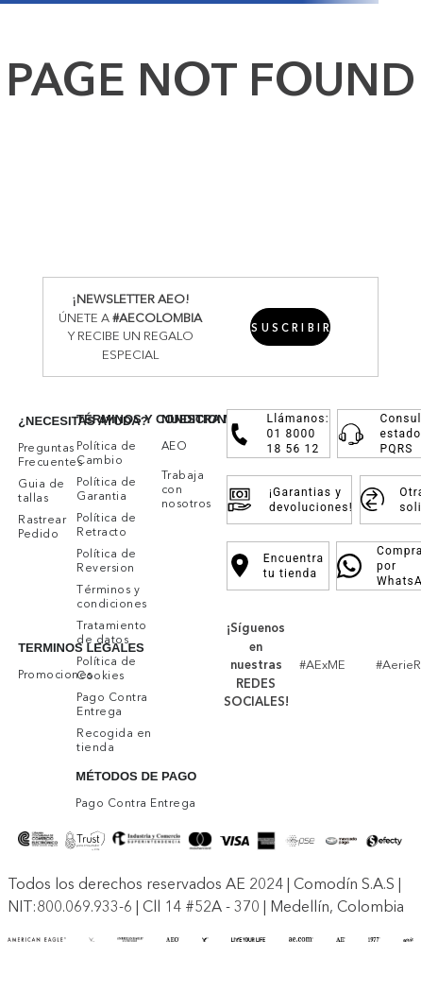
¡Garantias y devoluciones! (289, 499)
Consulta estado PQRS (381, 433)
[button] (290, 327)
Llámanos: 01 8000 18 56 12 (279, 433)
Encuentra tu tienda (278, 566)
